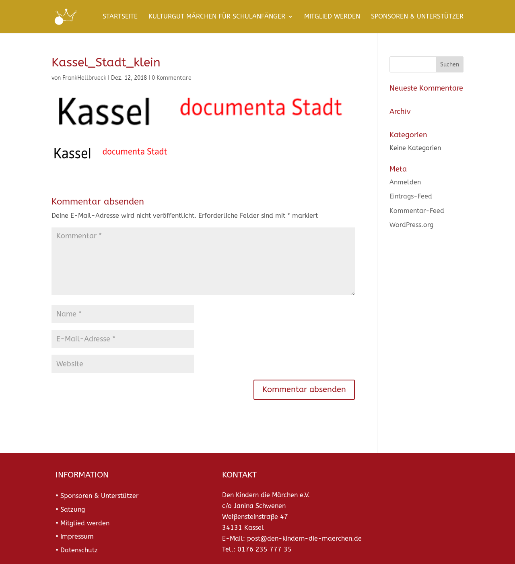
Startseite (120, 17)
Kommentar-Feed (416, 211)
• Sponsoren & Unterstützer (97, 496)
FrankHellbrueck (84, 77)
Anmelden (405, 182)
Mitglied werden (332, 17)
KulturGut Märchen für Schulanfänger (216, 17)
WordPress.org (411, 225)
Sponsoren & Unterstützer (417, 17)
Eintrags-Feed (410, 196)
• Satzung (70, 509)
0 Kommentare (172, 77)
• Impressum (75, 536)
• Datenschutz (77, 550)
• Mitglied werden (82, 523)
